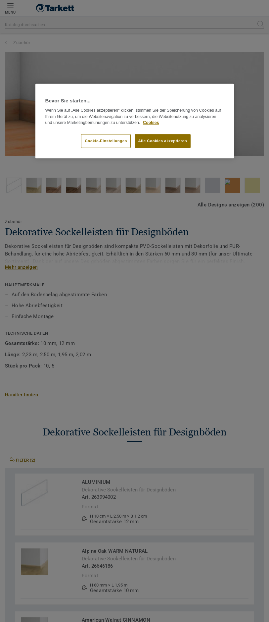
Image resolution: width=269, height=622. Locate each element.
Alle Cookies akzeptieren (162, 141)
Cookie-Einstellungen (106, 141)
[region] (134, 121)
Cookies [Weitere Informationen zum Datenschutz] (151, 122)
